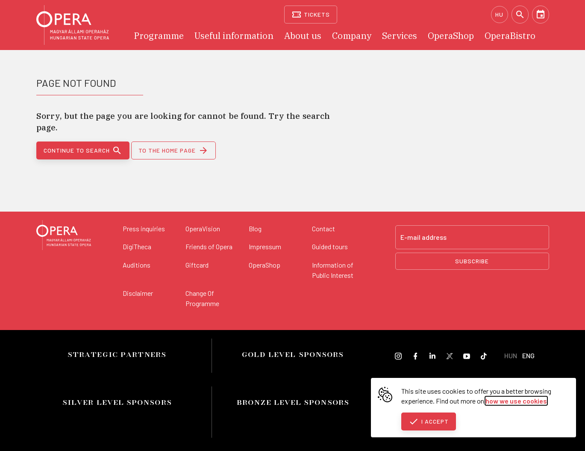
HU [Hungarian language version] (499, 14)
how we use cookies (516, 401)
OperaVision (202, 228)
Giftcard (197, 265)
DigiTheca (137, 246)
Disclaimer (138, 293)
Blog (255, 228)
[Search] (520, 15)
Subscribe (472, 261)
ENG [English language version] (528, 355)
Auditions (136, 265)
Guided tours (330, 246)
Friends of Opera (208, 246)
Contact (323, 228)
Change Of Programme (202, 298)
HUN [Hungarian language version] (510, 355)
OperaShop (264, 265)
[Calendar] (540, 15)
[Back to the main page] (63, 236)
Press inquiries (144, 228)
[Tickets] (311, 15)
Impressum (265, 246)
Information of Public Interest (332, 270)
